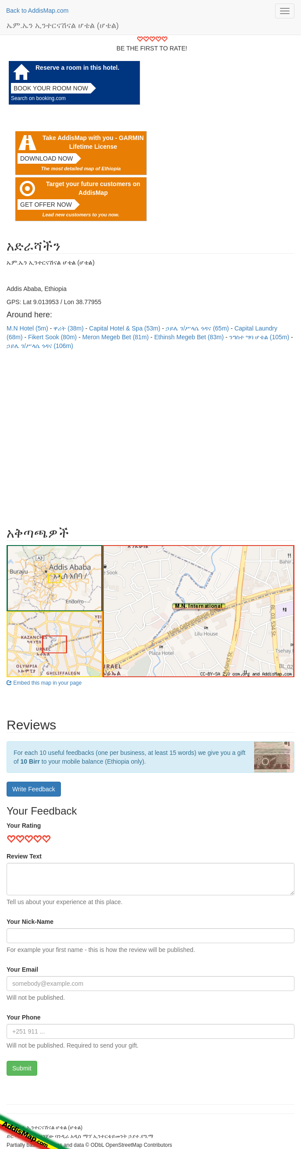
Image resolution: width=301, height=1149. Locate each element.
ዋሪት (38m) (69, 328)
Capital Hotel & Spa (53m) (125, 328)
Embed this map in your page (44, 683)
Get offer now (46, 204)
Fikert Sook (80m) (53, 337)
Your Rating (24, 825)
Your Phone (24, 1017)
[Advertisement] (150, 433)
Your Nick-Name (30, 921)
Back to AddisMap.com (37, 10)
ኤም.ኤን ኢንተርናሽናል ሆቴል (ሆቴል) (63, 25)
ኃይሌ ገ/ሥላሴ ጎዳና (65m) (198, 328)
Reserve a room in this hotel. (77, 67)
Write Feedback (33, 789)
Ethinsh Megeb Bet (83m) (190, 337)
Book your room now (51, 88)
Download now (46, 158)
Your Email (22, 969)
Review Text (24, 856)
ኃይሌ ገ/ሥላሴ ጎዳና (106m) (40, 345)
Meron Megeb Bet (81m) (116, 337)
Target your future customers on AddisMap (93, 188)
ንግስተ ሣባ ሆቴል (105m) (260, 337)
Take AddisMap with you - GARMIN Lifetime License (93, 142)
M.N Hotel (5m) (28, 328)
